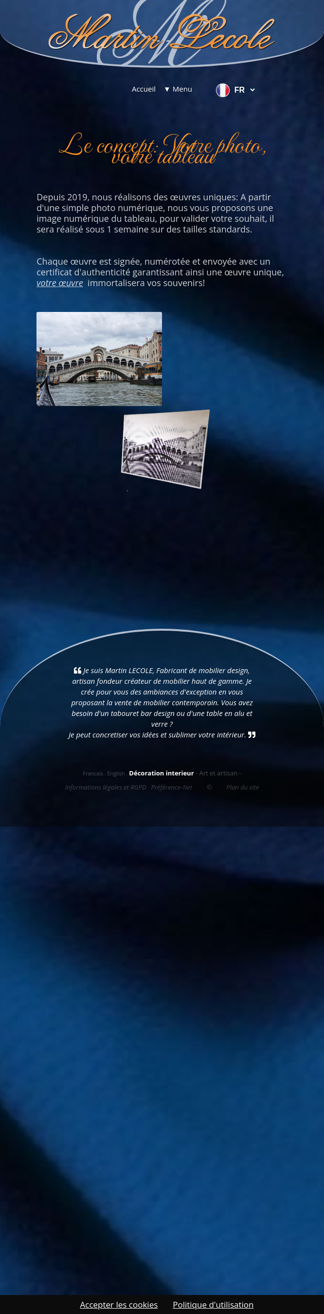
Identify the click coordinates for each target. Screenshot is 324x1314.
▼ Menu (177, 89)
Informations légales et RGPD (105, 787)
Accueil (144, 89)
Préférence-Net (171, 787)
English (116, 773)
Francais (93, 773)
